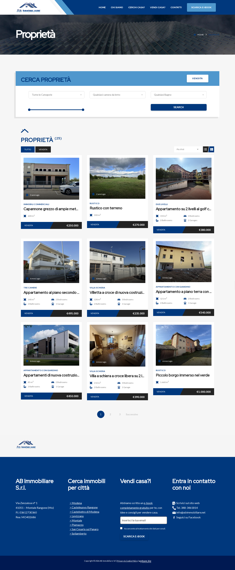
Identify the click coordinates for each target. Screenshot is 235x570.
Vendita (197, 78)
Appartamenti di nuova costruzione (52, 375)
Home (200, 34)
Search (179, 107)
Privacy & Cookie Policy (127, 561)
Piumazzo (76, 524)
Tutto (27, 149)
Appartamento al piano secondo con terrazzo (61, 292)
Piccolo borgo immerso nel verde (183, 375)
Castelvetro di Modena (83, 511)
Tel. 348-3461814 (185, 507)
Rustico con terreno (106, 208)
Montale (75, 520)
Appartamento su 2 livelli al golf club (185, 209)
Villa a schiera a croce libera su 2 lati (118, 376)
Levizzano (76, 515)
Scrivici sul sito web (186, 503)
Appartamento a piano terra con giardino (189, 291)
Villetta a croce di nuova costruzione (119, 292)
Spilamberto (77, 533)
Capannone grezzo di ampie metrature (55, 209)
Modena (75, 502)
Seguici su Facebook (186, 517)
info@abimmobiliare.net (188, 512)
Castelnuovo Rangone (83, 507)
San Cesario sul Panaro (83, 528)
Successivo (132, 414)
